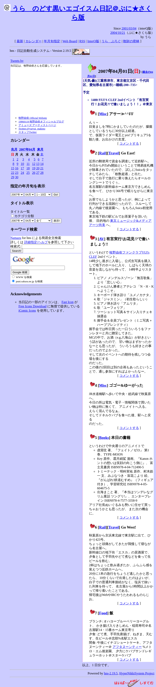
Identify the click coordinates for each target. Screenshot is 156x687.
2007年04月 (27, 149)
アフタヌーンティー (127, 647)
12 (33, 164)
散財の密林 (131, 41)
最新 (20, 41)
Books (104, 437)
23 (16, 172)
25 (28, 172)
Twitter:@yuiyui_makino (31, 128)
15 (12, 168)
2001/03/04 (128, 28)
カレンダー (33, 41)
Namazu (15, 238)
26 (33, 172)
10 (22, 164)
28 (41, 172)
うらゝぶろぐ (111, 41)
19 (33, 168)
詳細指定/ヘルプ (36, 242)
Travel (113, 153)
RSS (82, 41)
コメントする (129, 143)
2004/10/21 (117, 32)
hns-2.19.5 (111, 673)
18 (28, 168)
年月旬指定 (52, 41)
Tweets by (17, 61)
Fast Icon (68, 302)
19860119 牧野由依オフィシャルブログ (41, 121)
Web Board (69, 41)
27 (37, 172)
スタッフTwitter (27, 132)
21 (41, 168)
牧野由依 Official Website (32, 117)
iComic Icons (27, 310)
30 (16, 177)
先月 (14, 149)
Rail (102, 153)
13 (37, 164)
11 (28, 164)
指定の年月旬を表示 (27, 186)
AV (101, 239)
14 (41, 164)
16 (16, 168)
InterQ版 (93, 41)
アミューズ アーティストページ (37, 125)
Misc (103, 114)
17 (22, 168)
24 (22, 172)
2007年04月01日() (113, 71)
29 (12, 177)
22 (12, 172)
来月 (40, 149)
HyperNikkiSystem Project (136, 673)
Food (103, 613)
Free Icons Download (32, 306)
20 (37, 168)
